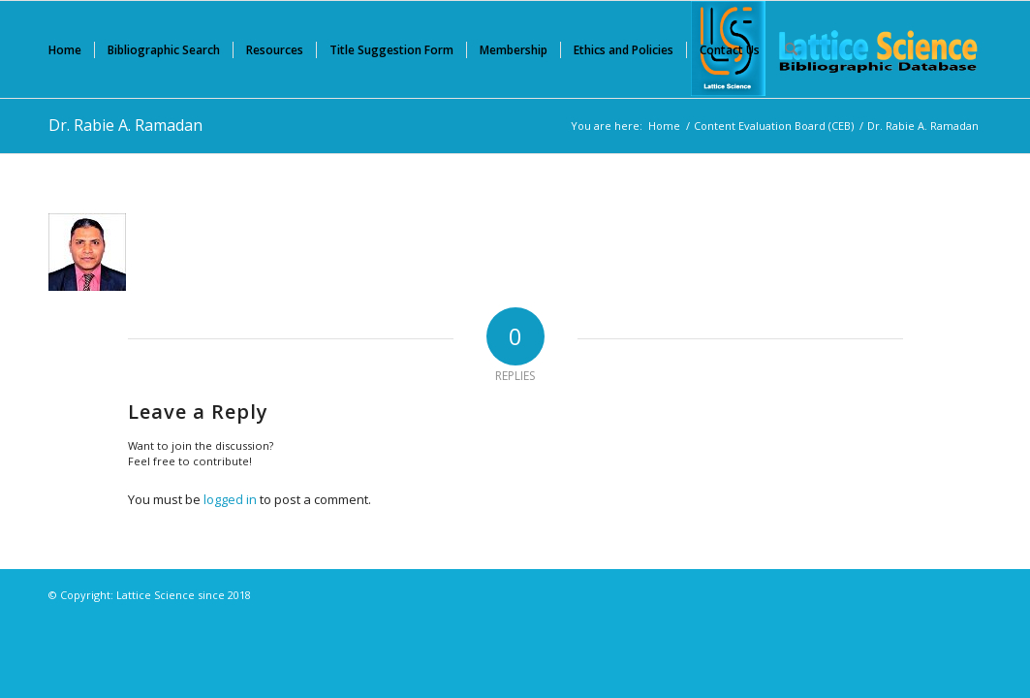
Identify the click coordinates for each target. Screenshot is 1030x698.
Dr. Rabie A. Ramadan (125, 125)
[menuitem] (65, 49)
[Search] (791, 49)
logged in (230, 499)
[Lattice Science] (836, 49)
